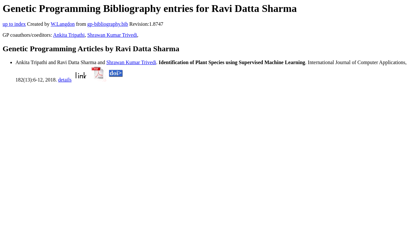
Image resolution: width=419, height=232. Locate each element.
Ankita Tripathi (69, 35)
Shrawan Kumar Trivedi (112, 35)
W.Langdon (63, 24)
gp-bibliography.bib (107, 24)
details (64, 79)
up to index (14, 24)
